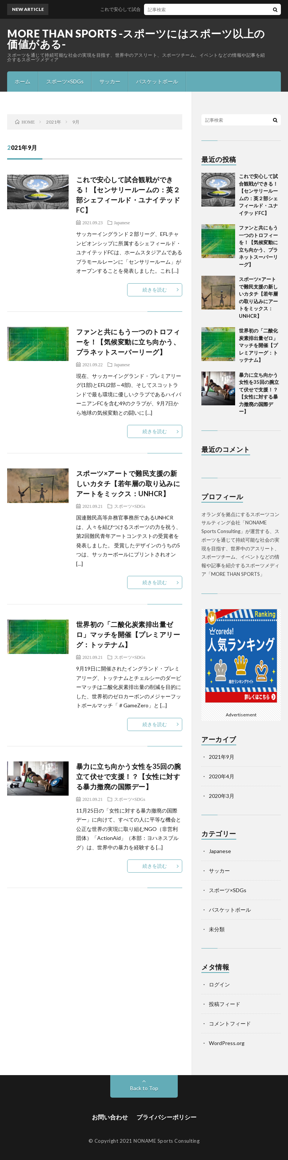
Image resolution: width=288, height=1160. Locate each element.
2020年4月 (221, 776)
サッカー (109, 81)
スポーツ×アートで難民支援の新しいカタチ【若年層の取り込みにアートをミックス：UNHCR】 (128, 483)
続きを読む (154, 290)
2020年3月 (221, 796)
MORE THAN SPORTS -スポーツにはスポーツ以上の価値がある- (136, 38)
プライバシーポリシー (166, 1117)
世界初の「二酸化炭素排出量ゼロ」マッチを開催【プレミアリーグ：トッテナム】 (128, 634)
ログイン (219, 984)
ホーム (22, 81)
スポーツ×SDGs (65, 81)
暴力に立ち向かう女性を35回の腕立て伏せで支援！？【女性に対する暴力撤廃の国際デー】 (128, 776)
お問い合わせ (110, 1117)
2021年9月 (221, 757)
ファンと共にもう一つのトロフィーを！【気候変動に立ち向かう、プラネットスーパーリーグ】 (128, 342)
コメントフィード (230, 1023)
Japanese (122, 222)
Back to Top (144, 1088)
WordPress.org (226, 1043)
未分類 (217, 929)
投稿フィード (224, 1004)
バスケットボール (157, 81)
